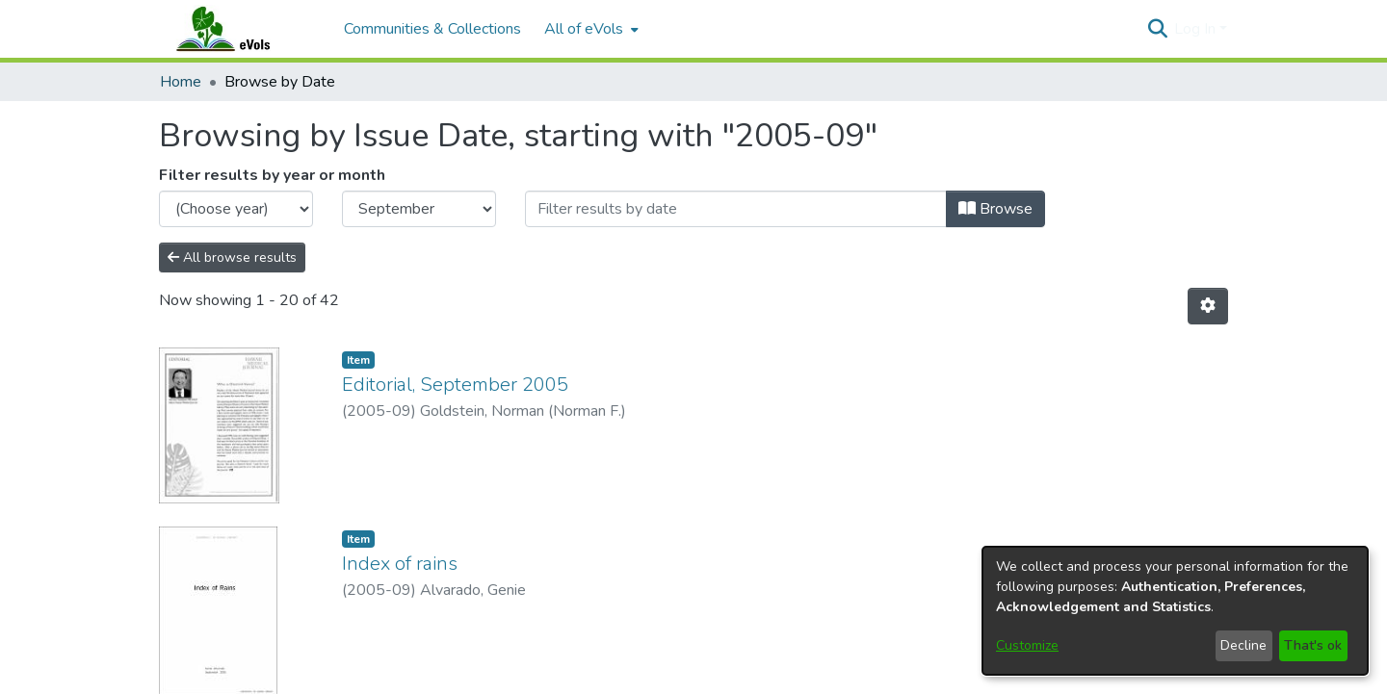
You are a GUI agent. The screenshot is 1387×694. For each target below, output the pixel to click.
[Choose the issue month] (419, 209)
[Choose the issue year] (236, 209)
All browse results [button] (232, 257)
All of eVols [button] (583, 28)
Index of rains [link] (400, 578)
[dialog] (1175, 611)
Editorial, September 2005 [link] (455, 385)
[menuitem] (589, 29)
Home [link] (180, 81)
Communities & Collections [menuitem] (432, 28)
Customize (1027, 645)
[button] (1157, 28)
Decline (1243, 645)
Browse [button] (995, 208)
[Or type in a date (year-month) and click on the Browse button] (736, 209)
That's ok (1313, 645)
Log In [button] (1196, 28)
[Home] (242, 29)
